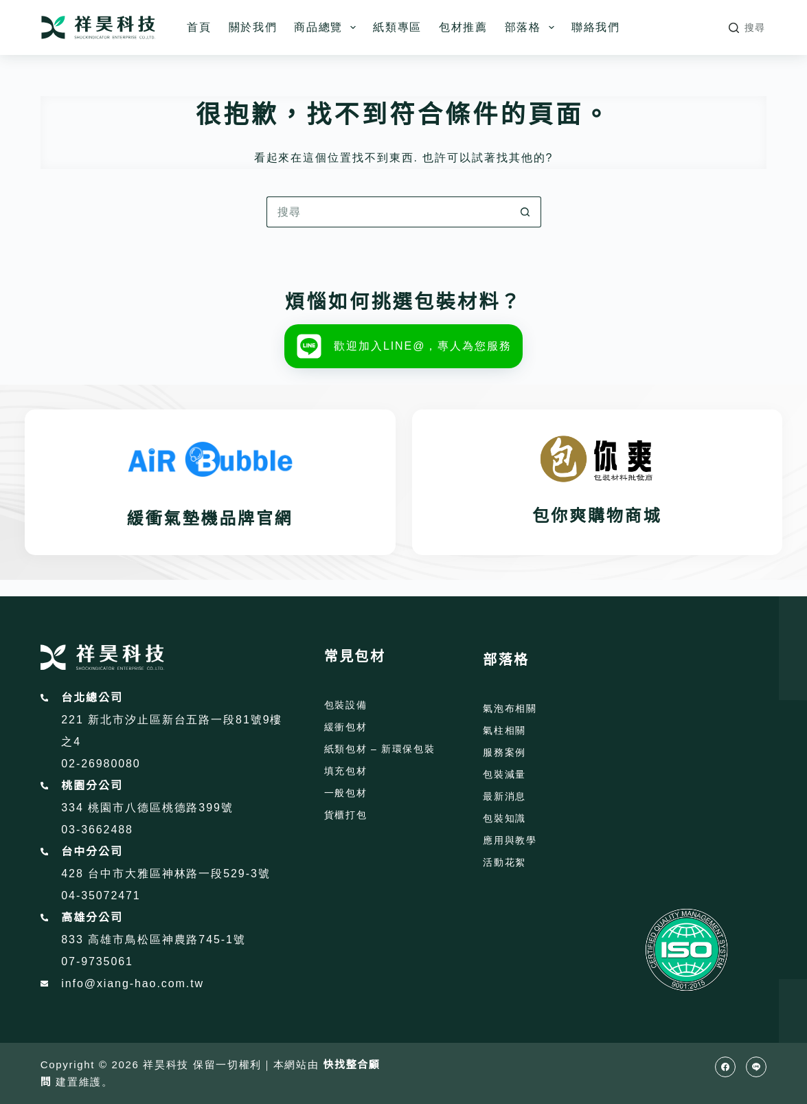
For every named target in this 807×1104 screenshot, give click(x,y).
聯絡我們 (595, 27)
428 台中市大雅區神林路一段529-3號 (165, 873)
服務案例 (504, 752)
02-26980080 (100, 763)
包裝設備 (345, 704)
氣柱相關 (504, 730)
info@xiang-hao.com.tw (132, 983)
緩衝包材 (345, 726)
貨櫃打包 (345, 814)
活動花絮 (504, 862)
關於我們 (253, 27)
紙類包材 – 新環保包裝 (379, 748)
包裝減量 (504, 774)
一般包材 (345, 792)
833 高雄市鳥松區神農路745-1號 (153, 939)
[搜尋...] (388, 211)
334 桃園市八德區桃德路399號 (147, 807)
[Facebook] (725, 1067)
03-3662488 (97, 829)
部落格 (532, 27)
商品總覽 (327, 27)
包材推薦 (463, 27)
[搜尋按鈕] (525, 211)
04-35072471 (100, 895)
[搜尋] (747, 27)
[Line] (756, 1067)
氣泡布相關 (509, 708)
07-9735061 (97, 961)
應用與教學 (509, 840)
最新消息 (504, 796)
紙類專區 (397, 27)
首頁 (199, 27)
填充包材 (345, 770)
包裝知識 (504, 818)
